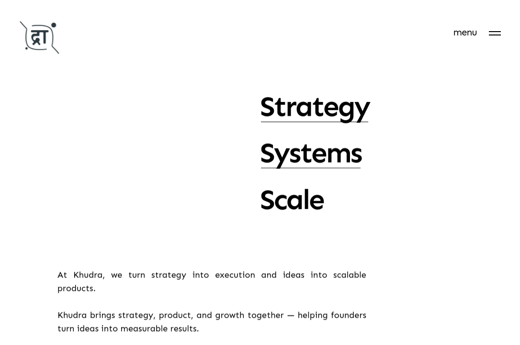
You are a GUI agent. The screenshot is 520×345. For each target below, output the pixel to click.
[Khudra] (39, 39)
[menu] (477, 32)
